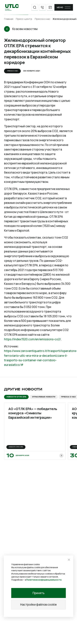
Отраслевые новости (43, 397)
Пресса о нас (42, 18)
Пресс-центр (24, 18)
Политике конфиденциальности (43, 579)
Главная (8, 18)
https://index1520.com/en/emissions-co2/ (32, 339)
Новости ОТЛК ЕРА (16, 397)
